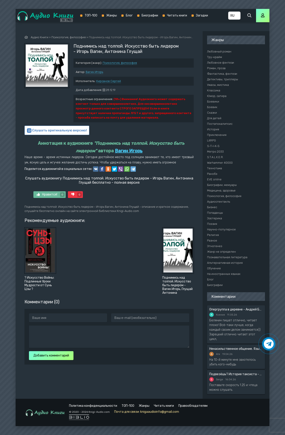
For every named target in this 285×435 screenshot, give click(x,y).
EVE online (214, 179)
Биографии (150, 15)
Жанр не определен (221, 251)
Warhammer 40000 (220, 162)
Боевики (213, 101)
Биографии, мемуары (222, 185)
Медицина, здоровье (221, 190)
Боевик (212, 107)
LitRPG (211, 140)
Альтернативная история (225, 262)
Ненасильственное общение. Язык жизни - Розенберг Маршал (236, 349)
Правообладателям (193, 406)
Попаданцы (215, 212)
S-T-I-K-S (213, 146)
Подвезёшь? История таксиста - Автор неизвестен (236, 374)
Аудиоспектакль (218, 201)
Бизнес (212, 207)
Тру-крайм (214, 57)
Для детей (214, 118)
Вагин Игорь (94, 72)
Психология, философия (120, 62)
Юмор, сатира (216, 96)
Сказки (212, 112)
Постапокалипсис (219, 123)
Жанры (111, 15)
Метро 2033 (215, 151)
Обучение (214, 268)
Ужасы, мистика (218, 85)
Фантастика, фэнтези (222, 73)
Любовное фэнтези (220, 62)
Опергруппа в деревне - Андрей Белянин (236, 309)
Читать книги (177, 15)
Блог (129, 15)
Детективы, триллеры (222, 79)
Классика (213, 90)
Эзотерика (214, 218)
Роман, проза (216, 68)
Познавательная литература (227, 257)
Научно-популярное (221, 229)
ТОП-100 (91, 15)
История (213, 129)
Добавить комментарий (51, 355)
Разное (212, 240)
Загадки (202, 15)
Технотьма (214, 168)
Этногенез (214, 246)
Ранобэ (212, 173)
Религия (213, 235)
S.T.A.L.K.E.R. (215, 157)
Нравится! (51, 194)
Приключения (216, 135)
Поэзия (212, 224)
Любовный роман (219, 51)
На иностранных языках (223, 274)
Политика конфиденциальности (93, 406)
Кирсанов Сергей (108, 81)
